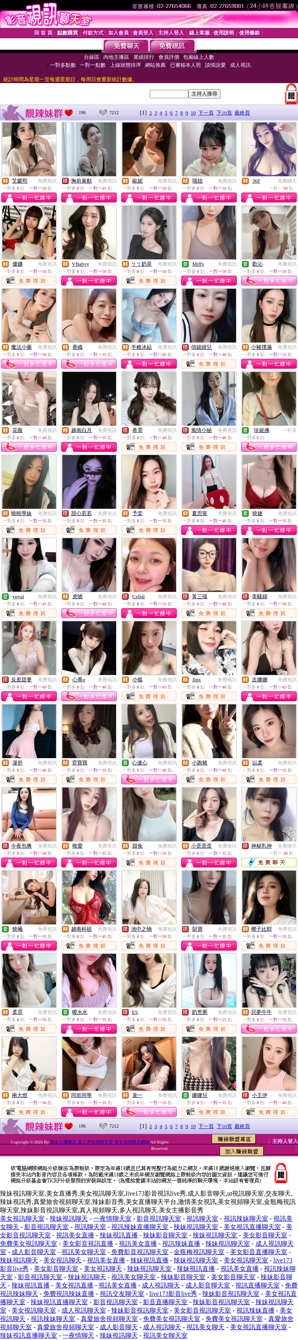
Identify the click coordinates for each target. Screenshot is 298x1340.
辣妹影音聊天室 (165, 1235)
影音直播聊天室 (165, 1302)
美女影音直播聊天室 (258, 1252)
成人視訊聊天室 (84, 1310)
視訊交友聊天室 (122, 1293)
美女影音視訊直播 (87, 1243)
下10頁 (224, 113)
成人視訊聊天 (161, 1285)
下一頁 (206, 113)
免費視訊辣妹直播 (68, 1293)
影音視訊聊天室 (159, 1218)
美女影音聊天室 (265, 1235)
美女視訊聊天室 (22, 1218)
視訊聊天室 (202, 1218)
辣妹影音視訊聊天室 (230, 1293)
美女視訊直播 (74, 1285)
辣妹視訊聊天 (69, 1218)
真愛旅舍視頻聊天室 (109, 1318)
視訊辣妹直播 (181, 1243)
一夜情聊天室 (112, 1218)
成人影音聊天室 (34, 1252)
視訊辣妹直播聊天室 (139, 1226)
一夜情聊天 (78, 1335)
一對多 (290, 430)
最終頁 (242, 113)
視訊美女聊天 (205, 1327)
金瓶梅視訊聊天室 (199, 1252)
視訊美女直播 (75, 1235)
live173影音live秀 (173, 1293)
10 (193, 113)
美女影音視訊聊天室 (202, 1310)
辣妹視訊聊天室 (196, 1226)
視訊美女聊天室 (84, 1252)
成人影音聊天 (119, 1327)
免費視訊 (47, 181)
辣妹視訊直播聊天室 (59, 1302)
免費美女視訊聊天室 (28, 1243)
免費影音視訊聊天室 (139, 1252)
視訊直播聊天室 (257, 1285)
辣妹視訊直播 (119, 1235)
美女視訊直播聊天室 (252, 1226)
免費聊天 (287, 181)
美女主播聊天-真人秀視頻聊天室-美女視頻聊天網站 (99, 1142)
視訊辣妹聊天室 (246, 1218)
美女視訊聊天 (62, 1260)
